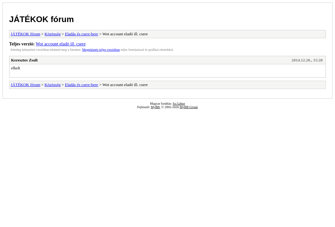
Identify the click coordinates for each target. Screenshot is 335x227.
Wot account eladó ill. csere (60, 43)
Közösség (52, 34)
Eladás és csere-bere (81, 34)
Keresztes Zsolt (24, 60)
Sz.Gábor (179, 103)
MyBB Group (189, 107)
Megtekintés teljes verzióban (101, 49)
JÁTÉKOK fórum (41, 19)
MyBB (155, 107)
